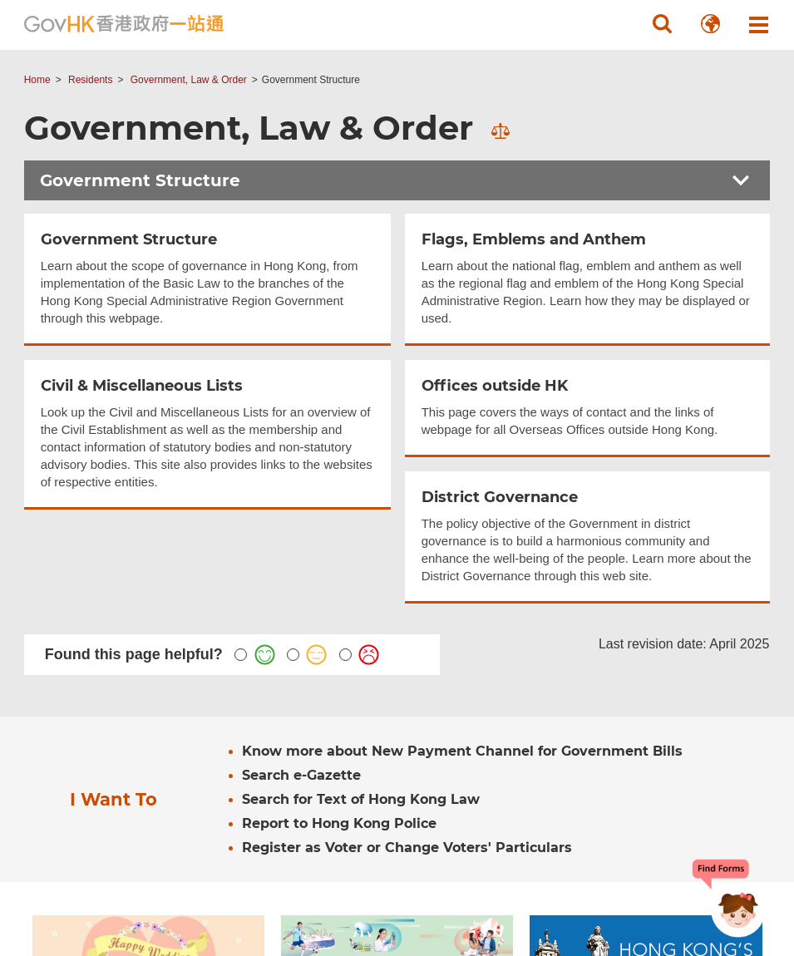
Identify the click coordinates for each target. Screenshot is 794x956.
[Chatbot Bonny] (726, 896)
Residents (90, 80)
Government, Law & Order (189, 80)
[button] (662, 24)
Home (37, 80)
